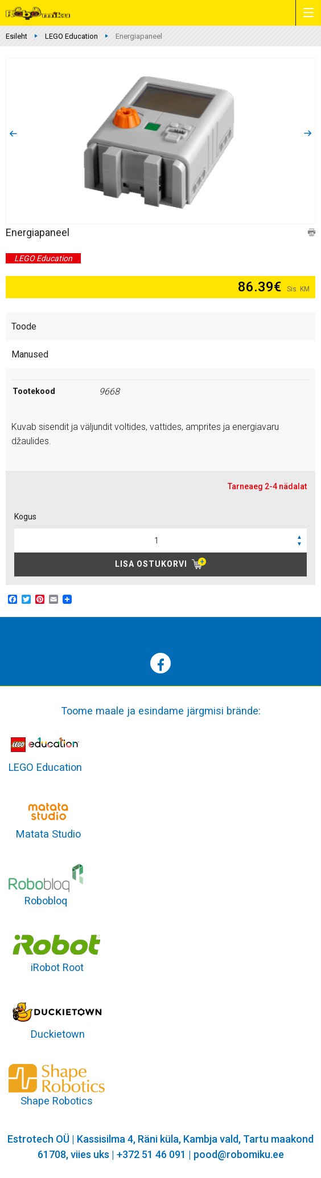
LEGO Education (71, 36)
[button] (299, 537)
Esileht (16, 36)
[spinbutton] (160, 541)
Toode (23, 326)
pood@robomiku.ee (239, 1154)
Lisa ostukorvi (151, 563)
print (311, 232)
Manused (29, 354)
